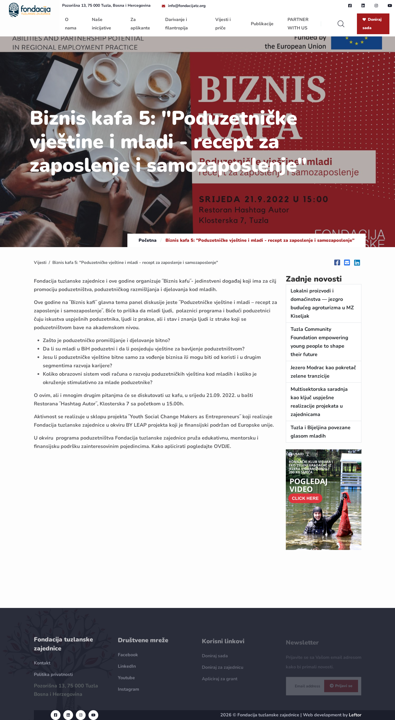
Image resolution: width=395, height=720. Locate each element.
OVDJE (222, 446)
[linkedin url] (363, 6)
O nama (70, 24)
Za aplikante (140, 24)
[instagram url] (376, 6)
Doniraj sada (372, 24)
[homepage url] (29, 9)
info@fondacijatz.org (186, 5)
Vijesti (40, 262)
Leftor (355, 715)
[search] (341, 23)
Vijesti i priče (223, 24)
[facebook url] (350, 6)
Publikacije (262, 24)
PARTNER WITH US (298, 24)
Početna (147, 240)
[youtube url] (390, 6)
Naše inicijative (101, 24)
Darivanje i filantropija (176, 24)
